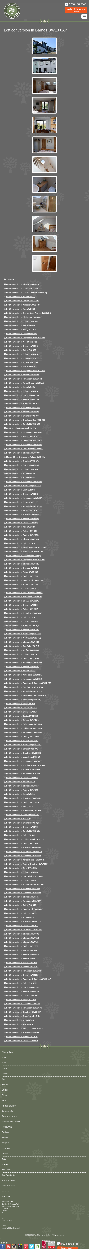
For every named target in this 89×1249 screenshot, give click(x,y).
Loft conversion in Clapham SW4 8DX (22, 568)
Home (4, 1057)
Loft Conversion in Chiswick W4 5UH (22, 1041)
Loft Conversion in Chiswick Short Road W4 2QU (27, 293)
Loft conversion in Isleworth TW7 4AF (22, 991)
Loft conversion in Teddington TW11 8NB (24, 728)
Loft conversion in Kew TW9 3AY (20, 1024)
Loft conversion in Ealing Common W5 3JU (24, 1028)
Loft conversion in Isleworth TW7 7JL (22, 897)
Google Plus (6, 1148)
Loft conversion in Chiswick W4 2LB (22, 995)
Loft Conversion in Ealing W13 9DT (21, 330)
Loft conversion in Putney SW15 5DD (22, 572)
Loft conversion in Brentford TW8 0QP (22, 625)
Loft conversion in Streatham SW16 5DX (23, 893)
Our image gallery (8, 1111)
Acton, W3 (5, 1191)
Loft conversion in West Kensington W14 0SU (26, 547)
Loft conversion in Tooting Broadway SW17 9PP (27, 864)
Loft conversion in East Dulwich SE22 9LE (24, 449)
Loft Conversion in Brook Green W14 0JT (23, 1032)
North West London (8, 1186)
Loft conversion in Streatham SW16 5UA (23, 847)
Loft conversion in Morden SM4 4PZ (21, 950)
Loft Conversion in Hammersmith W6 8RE (24, 445)
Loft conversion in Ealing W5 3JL (20, 913)
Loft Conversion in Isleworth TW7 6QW (22, 453)
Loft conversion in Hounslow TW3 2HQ (23, 889)
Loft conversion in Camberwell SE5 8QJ (23, 556)
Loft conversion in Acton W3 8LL (20, 794)
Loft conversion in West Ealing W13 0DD (23, 745)
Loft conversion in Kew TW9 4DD (20, 367)
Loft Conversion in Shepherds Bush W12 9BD (25, 420)
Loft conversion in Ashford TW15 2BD (22, 650)
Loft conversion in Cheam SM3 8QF (21, 334)
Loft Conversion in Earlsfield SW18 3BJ (23, 424)
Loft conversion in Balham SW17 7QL (22, 720)
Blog (3, 1079)
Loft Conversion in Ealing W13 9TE (21, 350)
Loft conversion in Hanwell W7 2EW (21, 963)
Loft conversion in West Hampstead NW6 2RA (26, 695)
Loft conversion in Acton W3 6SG (20, 671)
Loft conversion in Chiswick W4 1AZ (22, 589)
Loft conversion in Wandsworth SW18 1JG (24, 552)
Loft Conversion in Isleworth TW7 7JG (22, 399)
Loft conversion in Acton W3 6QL (20, 1020)
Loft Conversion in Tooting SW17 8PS (22, 790)
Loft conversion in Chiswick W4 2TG (22, 827)
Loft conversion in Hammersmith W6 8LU (24, 679)
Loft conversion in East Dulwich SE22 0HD (24, 876)
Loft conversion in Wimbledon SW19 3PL (24, 675)
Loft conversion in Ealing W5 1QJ (20, 806)
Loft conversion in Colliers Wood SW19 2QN (25, 839)
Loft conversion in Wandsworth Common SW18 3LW (28, 979)
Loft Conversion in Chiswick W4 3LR (22, 975)
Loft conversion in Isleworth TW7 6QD (22, 934)
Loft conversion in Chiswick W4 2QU (22, 523)
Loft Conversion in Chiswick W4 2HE (22, 494)
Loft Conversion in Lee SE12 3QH (20, 490)
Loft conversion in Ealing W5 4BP (20, 543)
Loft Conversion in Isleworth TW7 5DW (22, 375)
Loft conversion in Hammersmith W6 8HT (24, 971)
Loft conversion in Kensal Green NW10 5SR (25, 860)
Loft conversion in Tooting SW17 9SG (22, 658)
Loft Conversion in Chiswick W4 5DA (22, 391)
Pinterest (5, 1154)
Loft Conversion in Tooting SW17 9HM (22, 736)
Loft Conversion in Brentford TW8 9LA (22, 404)
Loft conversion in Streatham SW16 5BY (23, 856)
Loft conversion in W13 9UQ (18, 819)
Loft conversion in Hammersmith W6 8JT (24, 761)
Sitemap (5, 1084)
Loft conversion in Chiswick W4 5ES (22, 605)
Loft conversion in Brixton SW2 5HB (22, 967)
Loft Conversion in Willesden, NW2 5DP (23, 305)
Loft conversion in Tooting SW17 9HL (22, 576)
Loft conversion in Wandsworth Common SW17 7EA (28, 683)
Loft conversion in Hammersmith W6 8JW (24, 1008)
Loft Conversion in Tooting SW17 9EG (22, 301)
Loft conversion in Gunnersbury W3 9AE (23, 810)
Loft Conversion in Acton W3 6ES (20, 309)
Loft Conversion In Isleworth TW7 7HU (22, 564)
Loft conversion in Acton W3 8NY (20, 527)
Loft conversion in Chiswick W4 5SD (22, 872)
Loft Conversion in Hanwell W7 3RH (21, 510)
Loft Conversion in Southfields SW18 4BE (24, 613)
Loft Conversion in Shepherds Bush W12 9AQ (25, 560)
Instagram (5, 1143)
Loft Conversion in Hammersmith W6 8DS (24, 432)
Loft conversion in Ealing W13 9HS (21, 983)
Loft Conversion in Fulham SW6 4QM (22, 609)
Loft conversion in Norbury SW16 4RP (22, 815)
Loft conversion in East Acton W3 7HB (22, 646)
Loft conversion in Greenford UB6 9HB (23, 1016)
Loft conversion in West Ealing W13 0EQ (23, 699)
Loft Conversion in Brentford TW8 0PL (22, 461)
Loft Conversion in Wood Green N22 (21, 342)
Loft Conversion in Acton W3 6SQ (20, 297)
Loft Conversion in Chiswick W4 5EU (22, 469)
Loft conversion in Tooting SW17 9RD (22, 535)
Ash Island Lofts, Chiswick (11, 1121)
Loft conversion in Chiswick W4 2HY (22, 926)
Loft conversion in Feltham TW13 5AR (22, 465)
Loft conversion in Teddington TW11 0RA (24, 441)
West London (6, 1170)
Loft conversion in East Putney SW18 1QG (24, 687)
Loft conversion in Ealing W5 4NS (20, 835)
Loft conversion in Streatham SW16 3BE (23, 753)
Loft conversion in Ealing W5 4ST (20, 704)
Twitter (4, 1159)
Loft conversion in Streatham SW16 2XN (23, 921)
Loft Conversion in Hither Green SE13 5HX (24, 358)
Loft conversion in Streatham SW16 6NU (23, 798)
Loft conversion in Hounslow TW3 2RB (23, 408)
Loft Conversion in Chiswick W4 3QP (22, 321)
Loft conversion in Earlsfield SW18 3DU (23, 831)
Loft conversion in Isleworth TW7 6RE (22, 954)
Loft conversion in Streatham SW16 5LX (23, 515)
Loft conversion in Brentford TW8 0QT (22, 823)
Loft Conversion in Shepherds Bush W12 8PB (25, 371)
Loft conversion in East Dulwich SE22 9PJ (24, 593)
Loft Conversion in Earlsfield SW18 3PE (23, 773)
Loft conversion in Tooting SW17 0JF (22, 946)
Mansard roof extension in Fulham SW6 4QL (25, 457)
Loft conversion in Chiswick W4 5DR (22, 621)
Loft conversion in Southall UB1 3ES (22, 716)
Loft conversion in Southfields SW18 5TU (24, 852)
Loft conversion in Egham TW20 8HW (22, 362)
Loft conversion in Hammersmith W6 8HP (24, 498)
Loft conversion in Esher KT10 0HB (21, 868)
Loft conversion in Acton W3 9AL (20, 917)
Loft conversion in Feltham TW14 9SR (22, 395)
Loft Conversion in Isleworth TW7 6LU (22, 284)
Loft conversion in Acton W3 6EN (20, 387)
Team (4, 1063)
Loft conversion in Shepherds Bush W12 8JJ (25, 765)
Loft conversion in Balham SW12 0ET (22, 741)
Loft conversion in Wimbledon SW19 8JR (24, 597)
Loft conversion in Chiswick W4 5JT (21, 712)
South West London (8, 1175)
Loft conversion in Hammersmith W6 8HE (24, 732)
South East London (8, 1180)
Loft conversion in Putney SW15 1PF (22, 502)
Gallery (4, 1068)
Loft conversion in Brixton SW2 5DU (22, 1037)
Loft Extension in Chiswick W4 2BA (21, 428)
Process (4, 1074)
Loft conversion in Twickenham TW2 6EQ (24, 724)
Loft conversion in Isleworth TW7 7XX (22, 938)
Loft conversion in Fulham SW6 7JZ (21, 708)
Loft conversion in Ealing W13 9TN (21, 1000)
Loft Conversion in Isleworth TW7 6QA (22, 412)
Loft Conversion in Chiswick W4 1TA (21, 654)
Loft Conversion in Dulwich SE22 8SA (22, 288)
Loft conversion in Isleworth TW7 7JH (22, 539)
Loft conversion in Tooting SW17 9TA (22, 843)
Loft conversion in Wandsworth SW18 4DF (24, 909)
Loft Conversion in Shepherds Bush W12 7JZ (25, 338)
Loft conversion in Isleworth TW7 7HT (22, 630)
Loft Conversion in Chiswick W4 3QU (22, 346)
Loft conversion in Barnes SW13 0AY (22, 749)
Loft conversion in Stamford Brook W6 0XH (24, 884)
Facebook (5, 1132)
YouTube (5, 1137)
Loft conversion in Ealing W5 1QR (20, 617)
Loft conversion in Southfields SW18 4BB (24, 930)
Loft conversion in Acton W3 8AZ (20, 782)
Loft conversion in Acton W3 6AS (20, 473)
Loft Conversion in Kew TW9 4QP (20, 325)
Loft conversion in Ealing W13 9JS (21, 905)
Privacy (4, 1095)
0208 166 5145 (7, 1220)
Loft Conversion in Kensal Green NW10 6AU (25, 383)
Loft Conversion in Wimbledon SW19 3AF (24, 317)
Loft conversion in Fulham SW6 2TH (21, 531)
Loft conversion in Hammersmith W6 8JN (24, 379)
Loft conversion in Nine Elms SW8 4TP (23, 1004)
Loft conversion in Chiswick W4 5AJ (22, 880)
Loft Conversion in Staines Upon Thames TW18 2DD (28, 313)
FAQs (4, 1100)
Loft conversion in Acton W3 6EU (20, 478)
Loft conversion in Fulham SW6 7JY (21, 436)
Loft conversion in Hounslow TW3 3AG (23, 769)
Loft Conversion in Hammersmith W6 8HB (24, 482)
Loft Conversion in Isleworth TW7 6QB (22, 519)
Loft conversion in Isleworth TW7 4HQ (22, 642)
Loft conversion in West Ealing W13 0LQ (23, 638)
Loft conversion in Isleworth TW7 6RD (22, 667)
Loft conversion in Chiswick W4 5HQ (22, 778)
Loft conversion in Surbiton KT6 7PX (22, 584)
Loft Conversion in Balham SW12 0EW (22, 601)
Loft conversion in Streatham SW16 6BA (23, 1012)
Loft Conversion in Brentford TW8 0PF (22, 416)
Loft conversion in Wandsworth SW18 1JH (24, 580)
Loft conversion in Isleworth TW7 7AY (22, 958)
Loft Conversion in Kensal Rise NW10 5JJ (24, 506)
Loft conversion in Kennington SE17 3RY (24, 901)
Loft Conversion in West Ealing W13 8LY (23, 486)
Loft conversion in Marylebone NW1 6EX (23, 757)
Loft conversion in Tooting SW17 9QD (22, 802)
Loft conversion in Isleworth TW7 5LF (22, 786)
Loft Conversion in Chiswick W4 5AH (22, 354)
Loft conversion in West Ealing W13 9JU (23, 634)
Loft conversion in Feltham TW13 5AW (22, 987)
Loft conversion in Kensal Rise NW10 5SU (24, 691)
